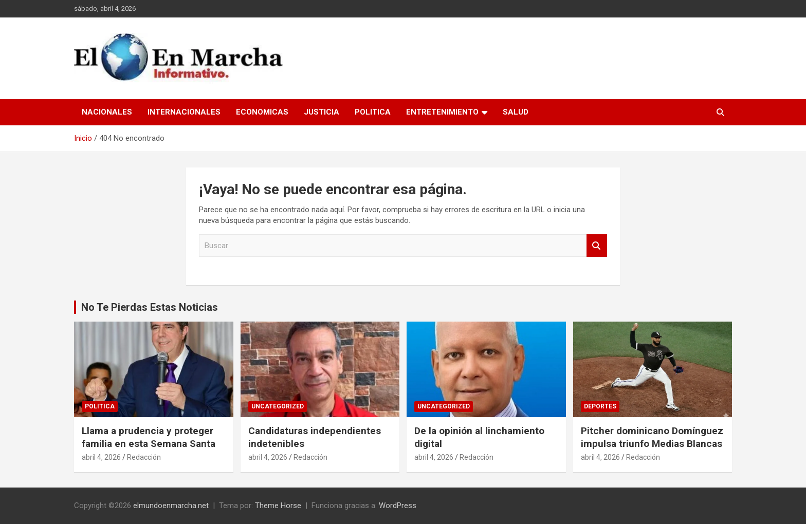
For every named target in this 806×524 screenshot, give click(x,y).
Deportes (600, 406)
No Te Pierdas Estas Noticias (149, 307)
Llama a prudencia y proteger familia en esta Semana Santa (148, 437)
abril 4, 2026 (101, 457)
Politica (373, 112)
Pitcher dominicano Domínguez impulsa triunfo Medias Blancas (652, 437)
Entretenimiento (442, 112)
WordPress (397, 505)
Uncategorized (277, 406)
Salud (515, 112)
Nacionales (107, 112)
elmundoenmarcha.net (171, 505)
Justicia (321, 112)
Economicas (262, 112)
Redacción (144, 457)
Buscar (597, 245)
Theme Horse (278, 505)
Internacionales (184, 112)
